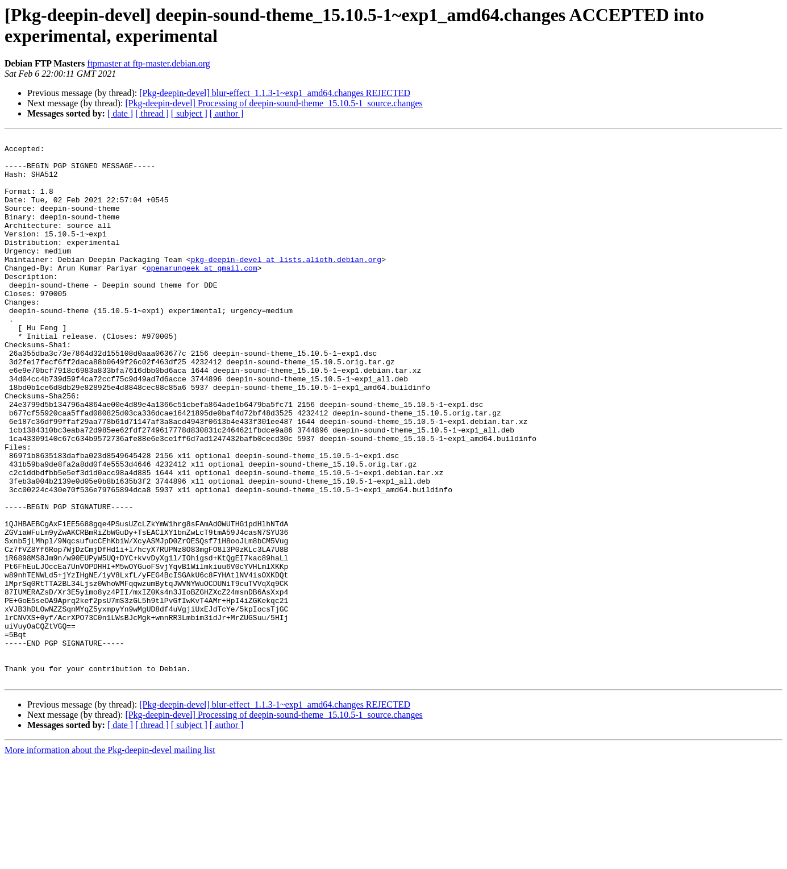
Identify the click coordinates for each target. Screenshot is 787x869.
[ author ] (227, 113)
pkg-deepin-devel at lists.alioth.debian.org (286, 285)
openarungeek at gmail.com (202, 295)
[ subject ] (189, 113)
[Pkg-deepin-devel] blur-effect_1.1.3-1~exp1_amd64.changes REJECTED (274, 93)
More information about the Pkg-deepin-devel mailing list (110, 859)
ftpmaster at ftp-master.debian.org (148, 63)
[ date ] (120, 113)
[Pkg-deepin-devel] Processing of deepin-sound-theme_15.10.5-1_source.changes (273, 103)
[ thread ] (152, 113)
